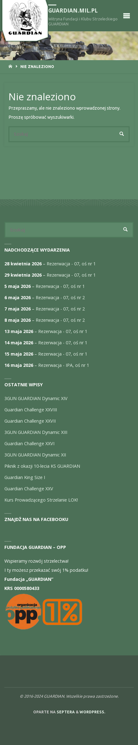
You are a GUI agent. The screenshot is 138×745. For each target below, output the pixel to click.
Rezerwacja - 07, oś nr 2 (60, 297)
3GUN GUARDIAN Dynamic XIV (36, 398)
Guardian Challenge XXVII (30, 421)
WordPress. (92, 712)
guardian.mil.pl (73, 10)
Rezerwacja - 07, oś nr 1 (71, 264)
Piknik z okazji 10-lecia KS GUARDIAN (42, 466)
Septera (65, 712)
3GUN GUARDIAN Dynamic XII (35, 455)
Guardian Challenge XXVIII (30, 410)
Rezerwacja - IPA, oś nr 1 (63, 365)
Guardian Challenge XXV (28, 489)
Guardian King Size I (24, 477)
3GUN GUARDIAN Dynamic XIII (35, 432)
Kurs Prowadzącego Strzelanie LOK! (41, 500)
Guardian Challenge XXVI (29, 443)
